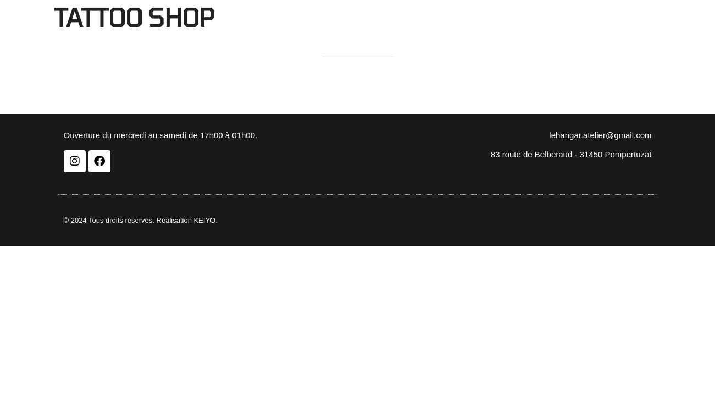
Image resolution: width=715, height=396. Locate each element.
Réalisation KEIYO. (187, 220)
